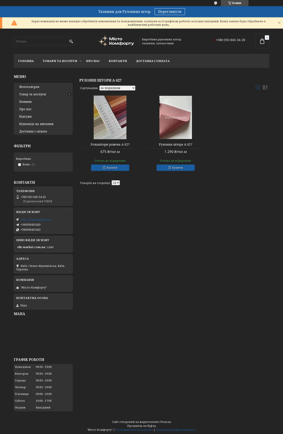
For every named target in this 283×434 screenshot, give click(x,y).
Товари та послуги (60, 61)
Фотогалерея (29, 87)
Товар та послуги (32, 94)
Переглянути (169, 11)
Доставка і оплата (153, 61)
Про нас (93, 61)
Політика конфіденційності (176, 430)
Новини (25, 102)
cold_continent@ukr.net (36, 219)
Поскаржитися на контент (134, 430)
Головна (26, 61)
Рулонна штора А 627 (174, 144)
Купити (111, 168)
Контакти (118, 61)
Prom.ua (165, 422)
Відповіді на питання (36, 124)
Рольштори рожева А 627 (109, 144)
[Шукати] (71, 41)
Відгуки (25, 116)
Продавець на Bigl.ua (141, 426)
